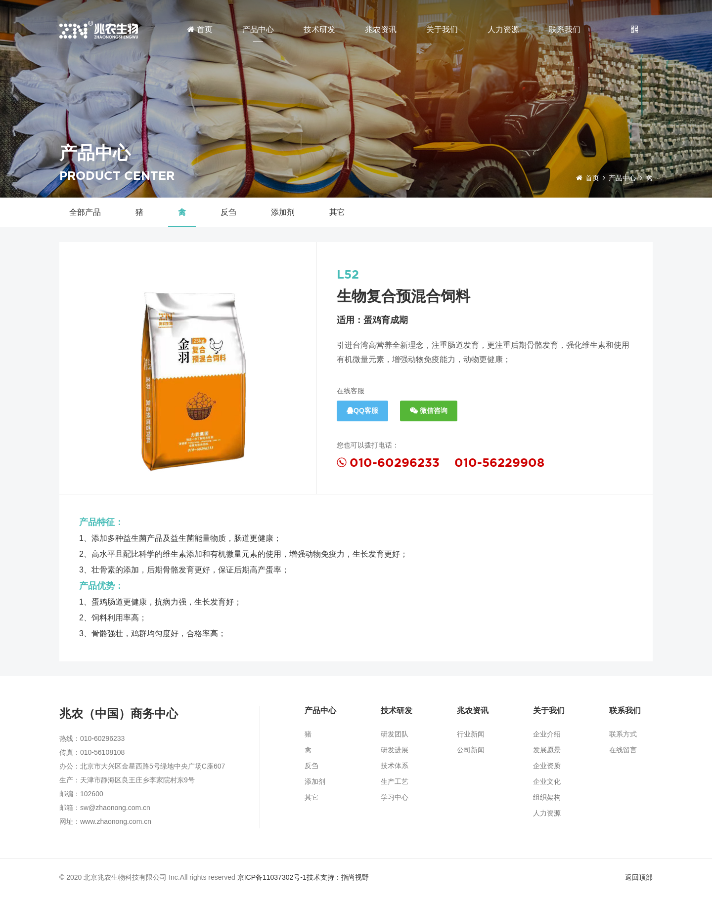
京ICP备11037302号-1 (272, 877)
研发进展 (394, 750)
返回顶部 (639, 877)
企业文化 (547, 781)
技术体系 (394, 766)
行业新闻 (471, 734)
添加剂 (283, 212)
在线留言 (623, 750)
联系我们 (564, 29)
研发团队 (394, 734)
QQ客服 (362, 410)
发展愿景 (547, 750)
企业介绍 (547, 734)
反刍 (228, 212)
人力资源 (503, 29)
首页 (200, 29)
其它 (337, 212)
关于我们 (442, 29)
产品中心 (258, 29)
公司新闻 (471, 750)
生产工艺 (394, 781)
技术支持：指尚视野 (338, 877)
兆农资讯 (381, 29)
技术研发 (319, 29)
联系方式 (623, 734)
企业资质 (547, 766)
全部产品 (85, 212)
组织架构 (547, 797)
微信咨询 (428, 410)
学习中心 (394, 797)
